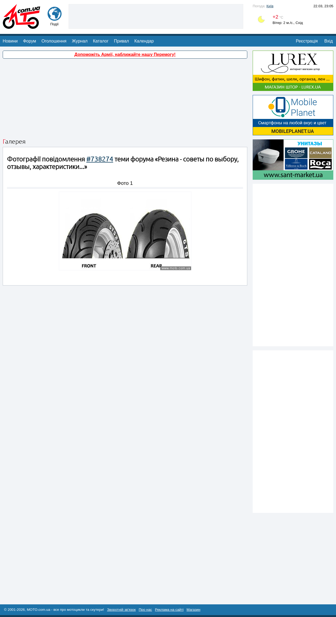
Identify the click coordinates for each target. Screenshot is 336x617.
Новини (10, 41)
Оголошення (53, 41)
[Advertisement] (156, 15)
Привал (121, 41)
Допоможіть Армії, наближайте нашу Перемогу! (125, 54)
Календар (144, 41)
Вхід (328, 41)
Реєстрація (307, 41)
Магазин (193, 610)
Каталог (101, 41)
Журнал (79, 41)
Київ (269, 6)
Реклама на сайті (169, 610)
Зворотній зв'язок (121, 610)
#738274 (99, 159)
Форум (29, 41)
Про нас (145, 610)
